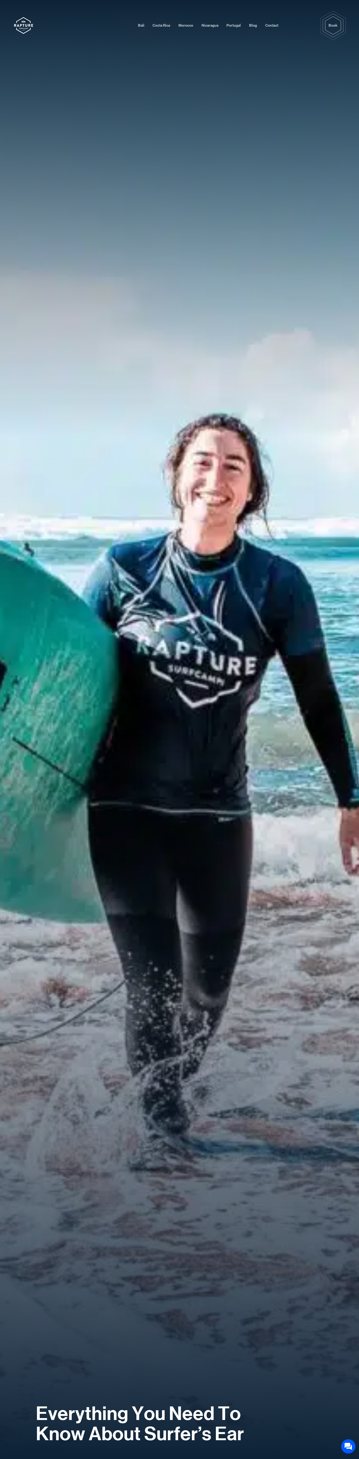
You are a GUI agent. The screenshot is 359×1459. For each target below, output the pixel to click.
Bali (141, 25)
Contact (271, 25)
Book (333, 25)
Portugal (233, 25)
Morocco (185, 25)
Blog (253, 25)
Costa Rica (161, 25)
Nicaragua (210, 25)
